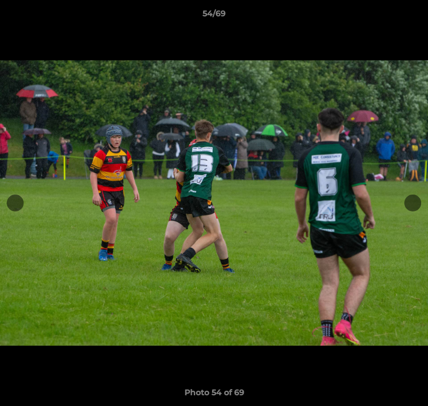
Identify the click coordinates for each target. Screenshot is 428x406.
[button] (414, 16)
